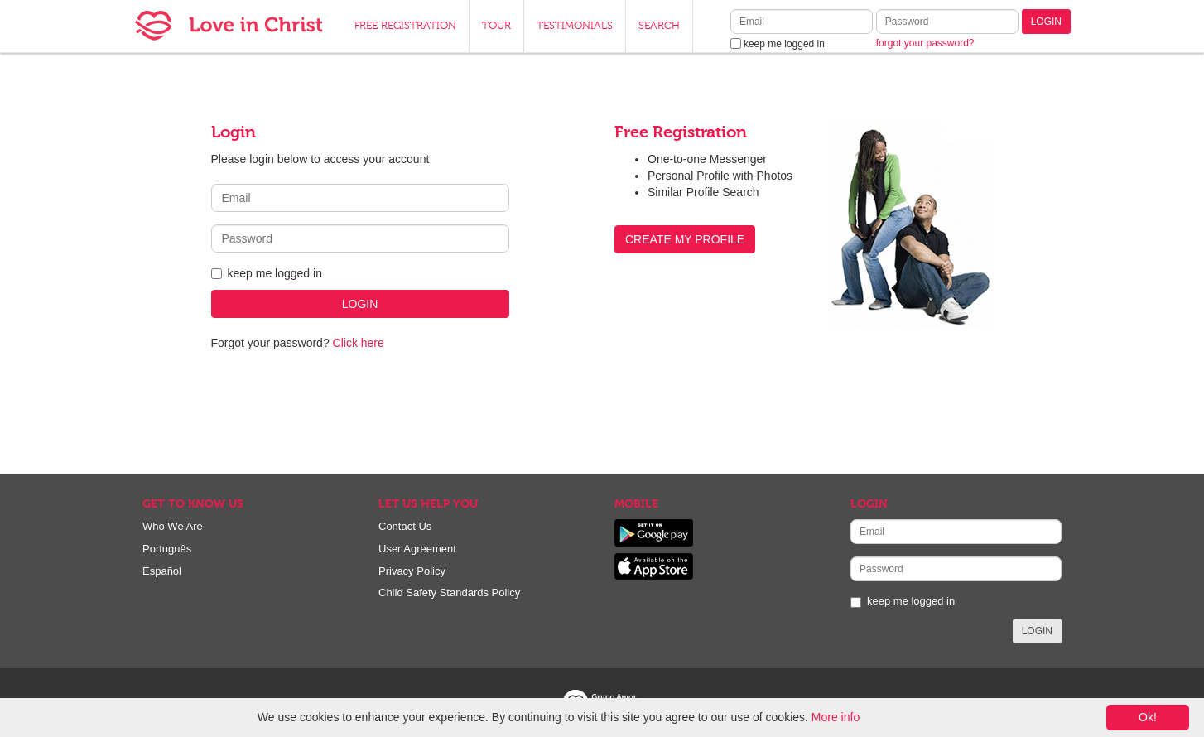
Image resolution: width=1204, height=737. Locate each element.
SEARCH (659, 26)
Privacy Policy (411, 571)
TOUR (496, 26)
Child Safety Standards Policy (449, 592)
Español (161, 571)
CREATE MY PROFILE (684, 239)
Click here (358, 342)
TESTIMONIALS (575, 26)
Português (166, 548)
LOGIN (1046, 21)
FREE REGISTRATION (405, 26)
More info (835, 717)
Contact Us (404, 526)
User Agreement (417, 548)
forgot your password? (925, 43)
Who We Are (172, 526)
